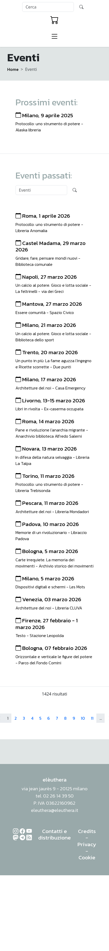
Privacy (86, 844)
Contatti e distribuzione (54, 834)
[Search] (48, 7)
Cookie (87, 857)
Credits (87, 831)
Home (13, 69)
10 (83, 718)
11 (92, 718)
